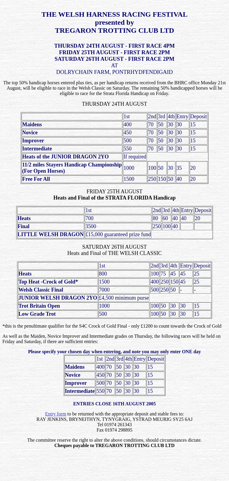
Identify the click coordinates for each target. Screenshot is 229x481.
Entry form (55, 413)
